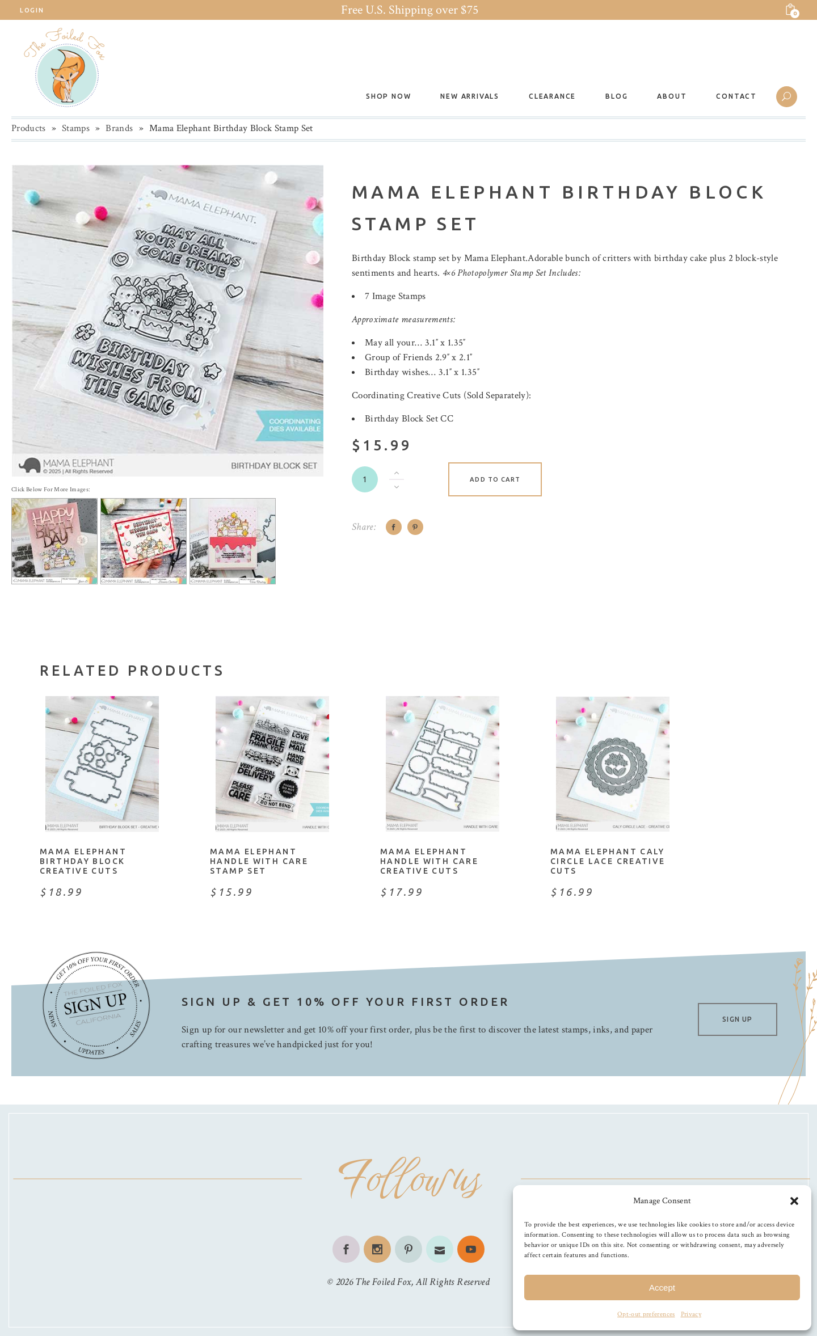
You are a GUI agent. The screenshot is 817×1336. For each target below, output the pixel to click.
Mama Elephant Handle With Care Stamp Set (259, 861)
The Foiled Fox (383, 1281)
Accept (662, 1287)
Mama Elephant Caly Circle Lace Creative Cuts (608, 861)
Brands (119, 128)
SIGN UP (737, 1019)
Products (28, 128)
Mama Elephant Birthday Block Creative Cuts (83, 861)
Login (32, 10)
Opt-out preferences (646, 1314)
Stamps (76, 128)
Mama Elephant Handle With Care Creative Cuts (429, 861)
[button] (794, 1201)
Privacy (691, 1314)
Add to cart (495, 479)
